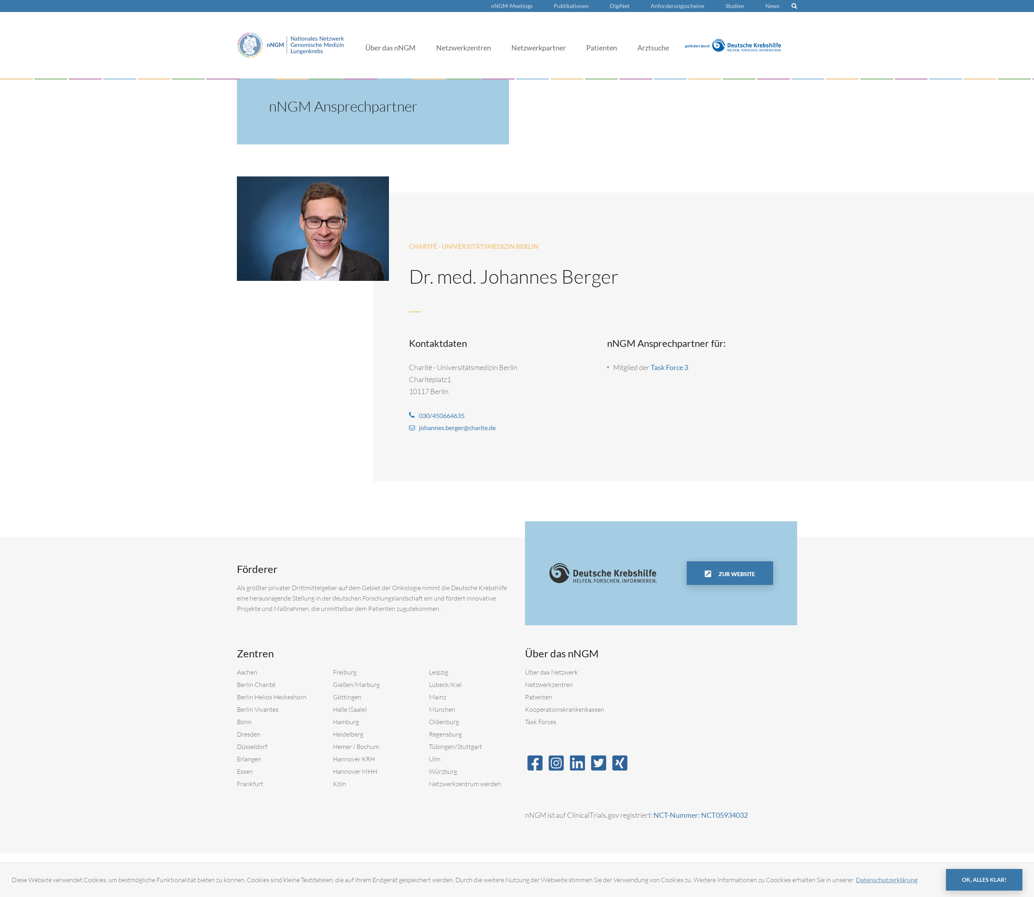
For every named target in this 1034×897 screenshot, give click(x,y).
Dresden (249, 734)
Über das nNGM (390, 47)
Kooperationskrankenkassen (564, 709)
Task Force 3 (669, 367)
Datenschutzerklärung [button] (887, 879)
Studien (734, 5)
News (772, 5)
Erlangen (249, 759)
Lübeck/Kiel (445, 685)
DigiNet (619, 5)
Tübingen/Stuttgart (455, 747)
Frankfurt (250, 784)
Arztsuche (653, 47)
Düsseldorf (252, 747)
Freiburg (345, 672)
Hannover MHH (355, 771)
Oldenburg (444, 722)
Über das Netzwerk (551, 672)
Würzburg (443, 771)
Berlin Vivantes (258, 709)
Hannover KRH (354, 759)
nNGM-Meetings (512, 5)
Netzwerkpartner (538, 47)
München (442, 709)
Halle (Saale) (350, 709)
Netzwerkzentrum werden (465, 784)
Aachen (247, 672)
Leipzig (438, 672)
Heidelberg (348, 734)
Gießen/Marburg (356, 685)
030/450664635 (444, 415)
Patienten (601, 47)
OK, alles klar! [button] (984, 879)
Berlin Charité (256, 685)
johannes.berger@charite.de (463, 427)
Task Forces (540, 722)
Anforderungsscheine (677, 5)
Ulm (435, 759)
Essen (245, 771)
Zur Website (736, 574)
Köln (339, 784)
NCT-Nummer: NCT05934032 (700, 815)
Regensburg (445, 734)
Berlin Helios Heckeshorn (272, 697)
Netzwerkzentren (463, 47)
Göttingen (347, 697)
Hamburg (346, 722)
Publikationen (571, 5)
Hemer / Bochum (356, 747)
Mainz (437, 697)
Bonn (244, 722)
